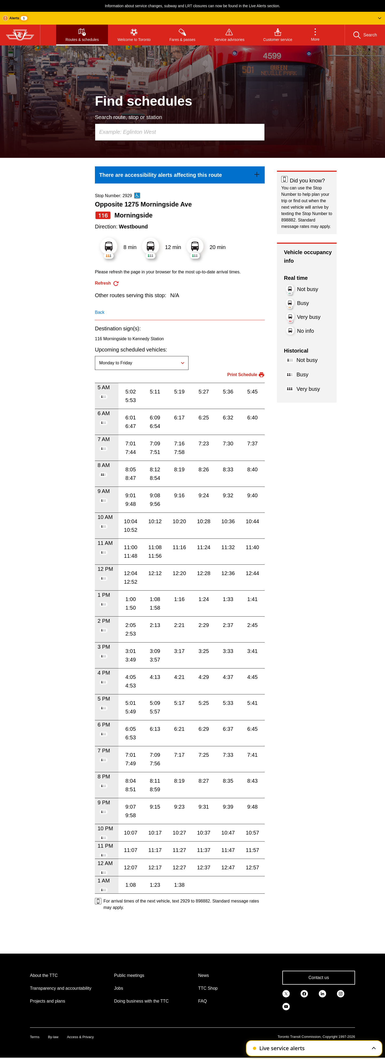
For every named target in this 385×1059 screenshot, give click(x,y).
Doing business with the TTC (141, 1001)
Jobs (118, 988)
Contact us (319, 977)
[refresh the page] (107, 283)
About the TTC (44, 975)
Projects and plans (47, 1001)
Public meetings (129, 975)
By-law (53, 1037)
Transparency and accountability (60, 988)
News (203, 975)
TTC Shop (208, 988)
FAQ (202, 1001)
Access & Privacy (80, 1037)
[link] (180, 174)
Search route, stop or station (128, 117)
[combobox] (180, 132)
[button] (192, 18)
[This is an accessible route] (137, 195)
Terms (34, 1037)
